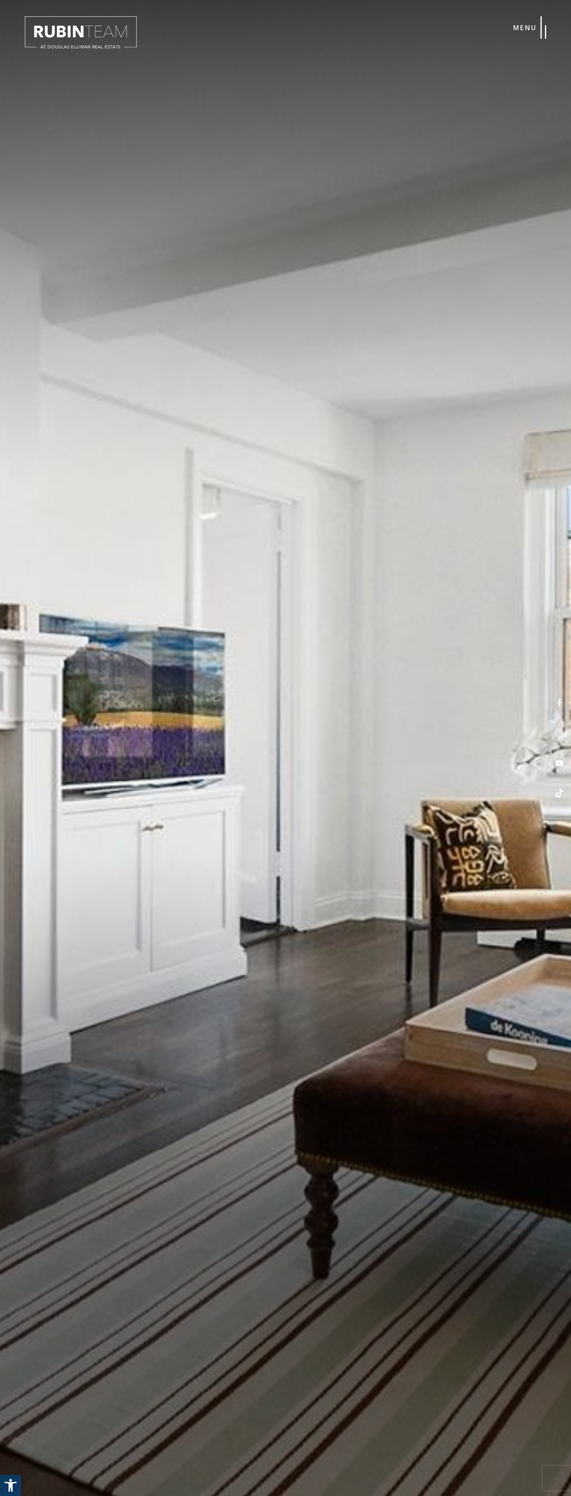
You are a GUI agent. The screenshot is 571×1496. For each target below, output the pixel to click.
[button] (10, 1485)
